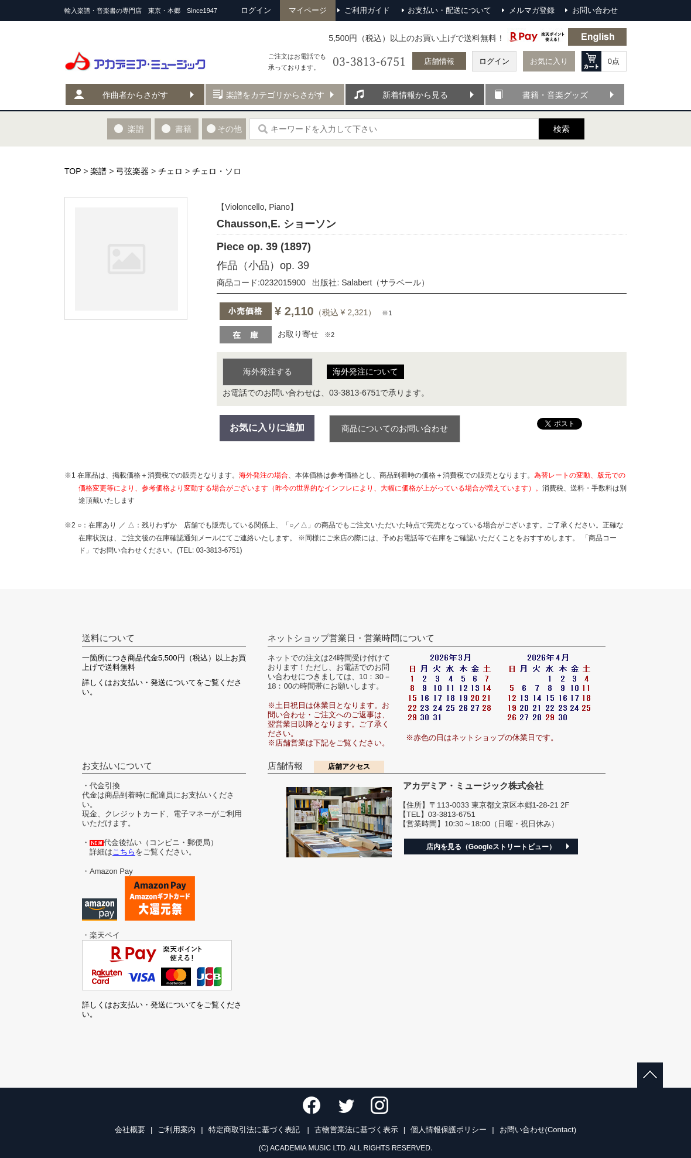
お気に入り (549, 61)
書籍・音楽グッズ (555, 95)
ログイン (494, 61)
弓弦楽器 (132, 171)
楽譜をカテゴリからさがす (275, 95)
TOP (72, 171)
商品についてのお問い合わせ (394, 428)
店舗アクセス (349, 766)
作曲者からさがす (135, 95)
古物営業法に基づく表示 (356, 1129)
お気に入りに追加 (267, 427)
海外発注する (267, 371)
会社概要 (130, 1129)
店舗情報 (439, 61)
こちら (123, 851)
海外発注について (365, 371)
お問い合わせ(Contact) (538, 1129)
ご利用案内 (177, 1129)
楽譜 (98, 171)
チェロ (170, 171)
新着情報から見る (415, 95)
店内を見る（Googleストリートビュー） (491, 847)
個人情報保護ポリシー (449, 1129)
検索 (561, 129)
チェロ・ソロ (216, 171)
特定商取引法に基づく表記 (255, 1129)
